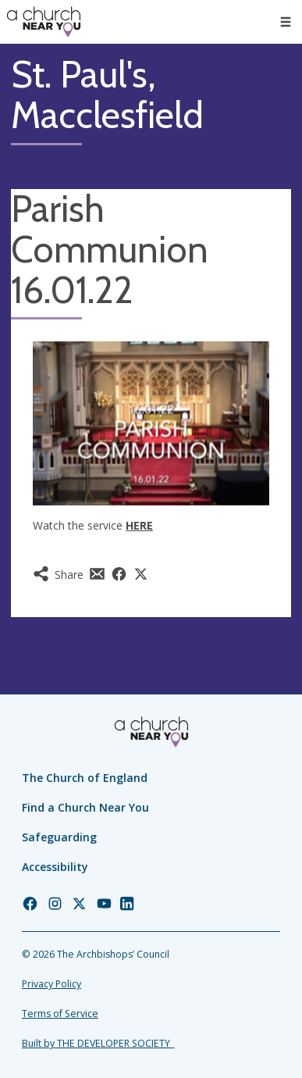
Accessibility (55, 866)
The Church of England (84, 777)
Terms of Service (60, 1013)
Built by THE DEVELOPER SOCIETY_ (98, 1043)
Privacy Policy (51, 984)
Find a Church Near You (85, 807)
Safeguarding (59, 837)
